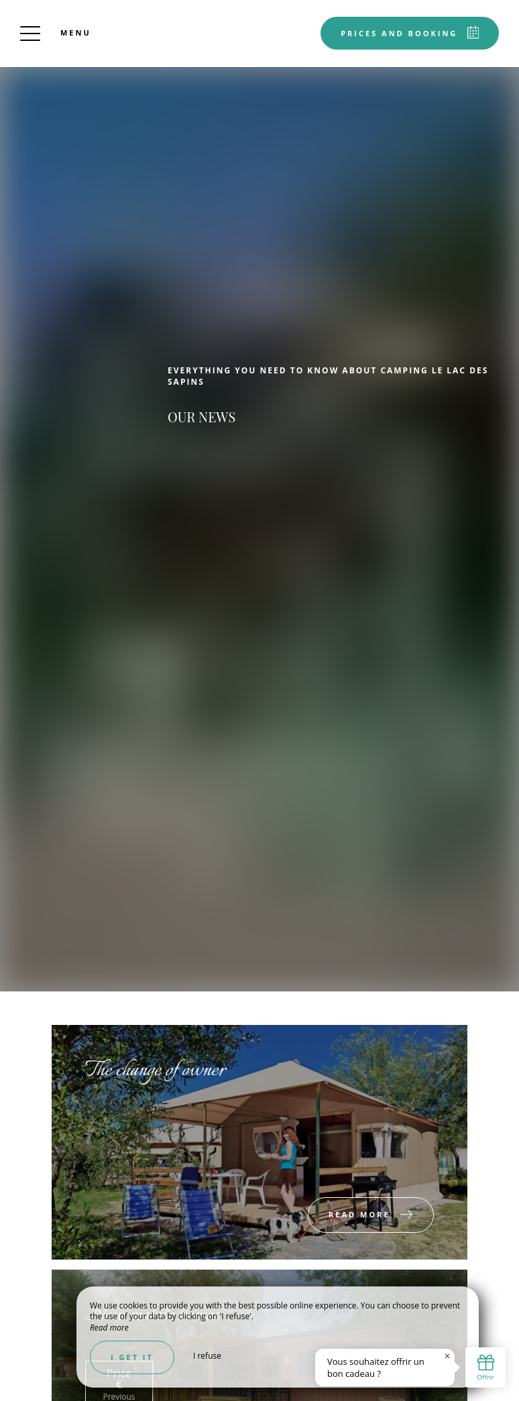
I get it (132, 1357)
